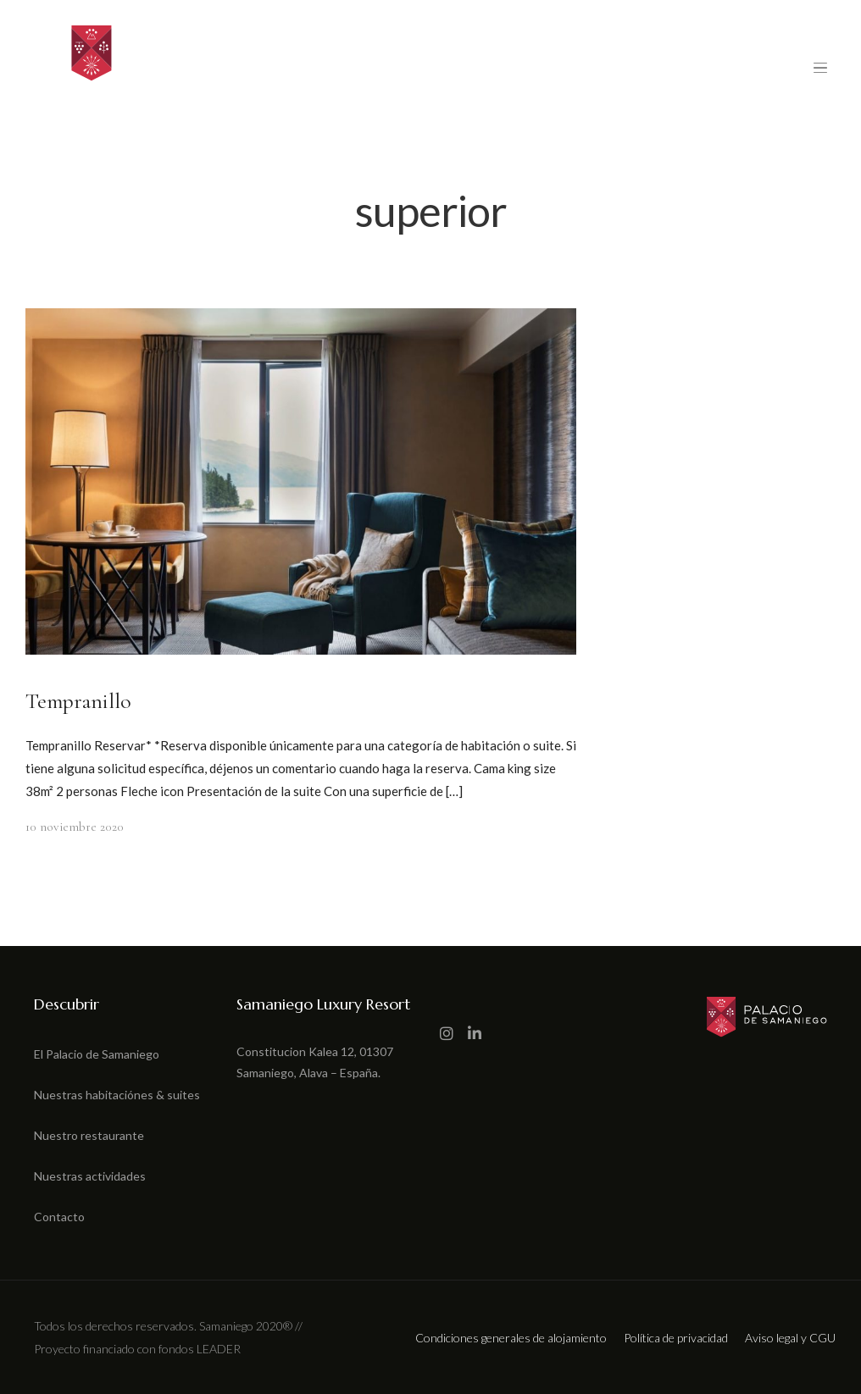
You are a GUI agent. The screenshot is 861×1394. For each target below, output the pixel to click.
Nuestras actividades (90, 1176)
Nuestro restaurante (89, 1135)
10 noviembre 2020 (74, 826)
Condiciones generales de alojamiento (511, 1337)
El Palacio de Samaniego (96, 1054)
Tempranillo (78, 701)
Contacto (59, 1216)
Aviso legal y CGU (790, 1337)
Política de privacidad (676, 1337)
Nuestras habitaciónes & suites (117, 1094)
